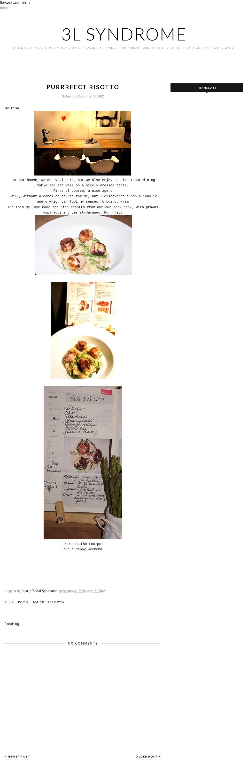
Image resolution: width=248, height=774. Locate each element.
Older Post (147, 756)
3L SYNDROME (124, 34)
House (37, 602)
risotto (56, 602)
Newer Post (19, 756)
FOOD (23, 602)
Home (4, 8)
